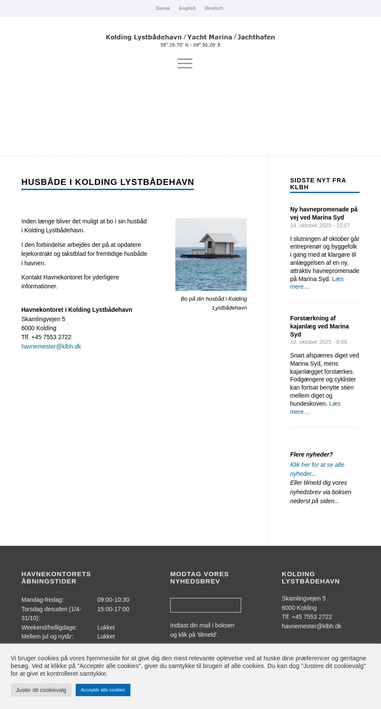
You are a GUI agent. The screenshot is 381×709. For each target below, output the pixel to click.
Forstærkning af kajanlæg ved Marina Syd (319, 326)
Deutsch (214, 8)
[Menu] (185, 63)
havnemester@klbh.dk (51, 346)
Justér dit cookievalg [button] (41, 690)
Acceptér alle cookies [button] (103, 689)
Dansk (163, 8)
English (187, 8)
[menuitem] (162, 8)
